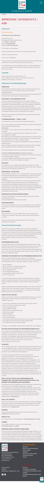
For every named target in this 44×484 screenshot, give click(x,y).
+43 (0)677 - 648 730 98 (9, 42)
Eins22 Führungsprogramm (30, 448)
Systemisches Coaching (29, 469)
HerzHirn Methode (28, 455)
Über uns (25, 447)
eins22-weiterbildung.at (12, 45)
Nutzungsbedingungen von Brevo (32, 419)
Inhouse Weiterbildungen (30, 453)
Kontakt (4, 469)
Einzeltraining (27, 450)
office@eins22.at (15, 396)
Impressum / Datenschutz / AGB (10, 471)
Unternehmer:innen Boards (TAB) (32, 474)
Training (25, 472)
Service (25, 457)
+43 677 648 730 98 (6, 458)
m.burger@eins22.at (10, 43)
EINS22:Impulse (6, 467)
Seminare (25, 452)
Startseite (4, 14)
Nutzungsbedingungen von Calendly (10, 426)
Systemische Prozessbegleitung (32, 471)
